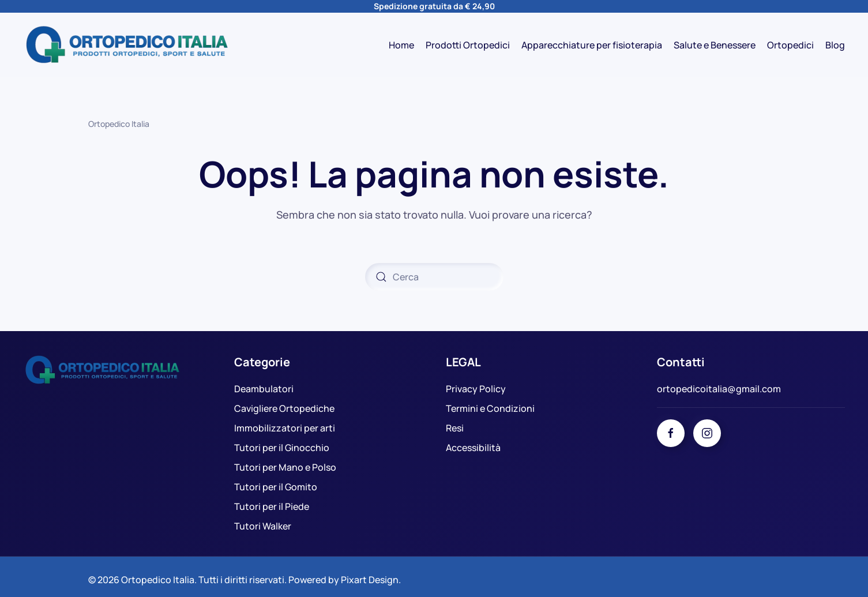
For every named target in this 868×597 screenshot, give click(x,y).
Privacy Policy (476, 388)
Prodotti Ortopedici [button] (468, 45)
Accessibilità (473, 447)
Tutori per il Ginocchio (281, 447)
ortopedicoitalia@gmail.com (719, 388)
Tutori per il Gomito (275, 486)
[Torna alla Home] (127, 45)
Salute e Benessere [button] (715, 45)
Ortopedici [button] (790, 45)
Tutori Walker (262, 526)
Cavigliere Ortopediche (284, 408)
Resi (455, 428)
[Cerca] (434, 277)
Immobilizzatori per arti (284, 428)
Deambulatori (264, 388)
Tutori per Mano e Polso (285, 467)
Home (401, 45)
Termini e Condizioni (490, 408)
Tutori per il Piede (271, 506)
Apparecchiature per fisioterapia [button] (591, 45)
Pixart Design (370, 575)
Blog (835, 45)
